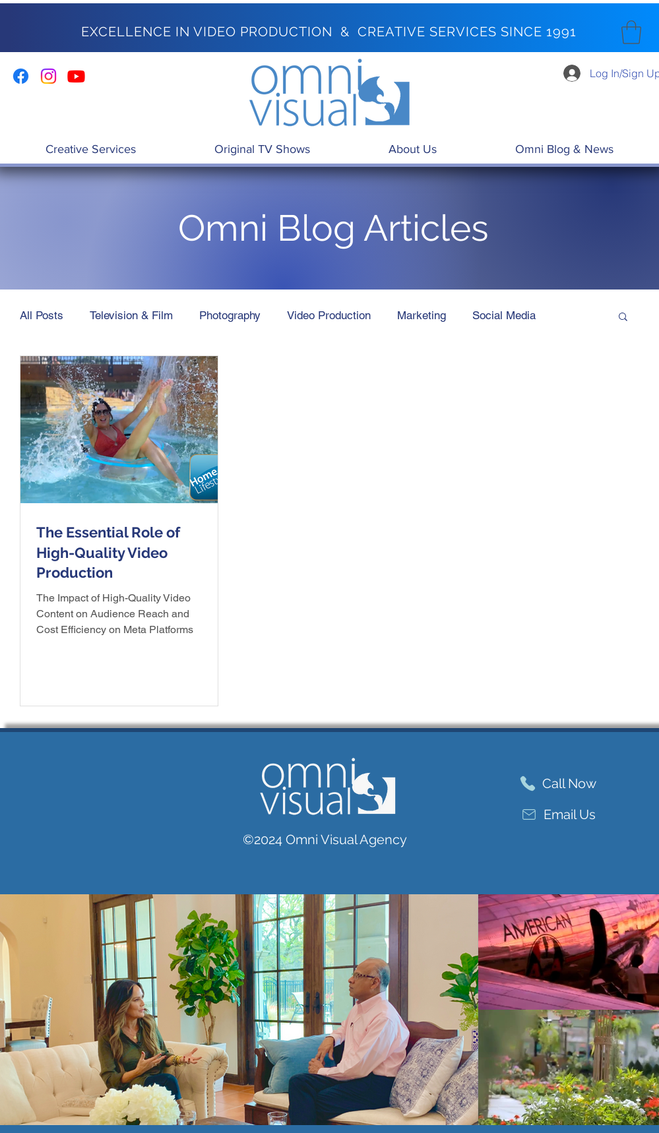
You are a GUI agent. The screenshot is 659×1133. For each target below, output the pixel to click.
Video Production (329, 315)
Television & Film (131, 315)
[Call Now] (557, 783)
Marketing (421, 315)
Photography (230, 315)
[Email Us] (557, 814)
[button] (631, 32)
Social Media (504, 315)
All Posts (41, 315)
